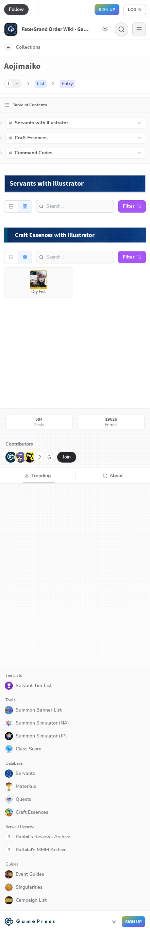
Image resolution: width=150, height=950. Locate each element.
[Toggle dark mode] (105, 29)
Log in (134, 9)
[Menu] (139, 29)
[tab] (37, 476)
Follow (16, 9)
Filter (132, 206)
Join (67, 457)
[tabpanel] (75, 575)
